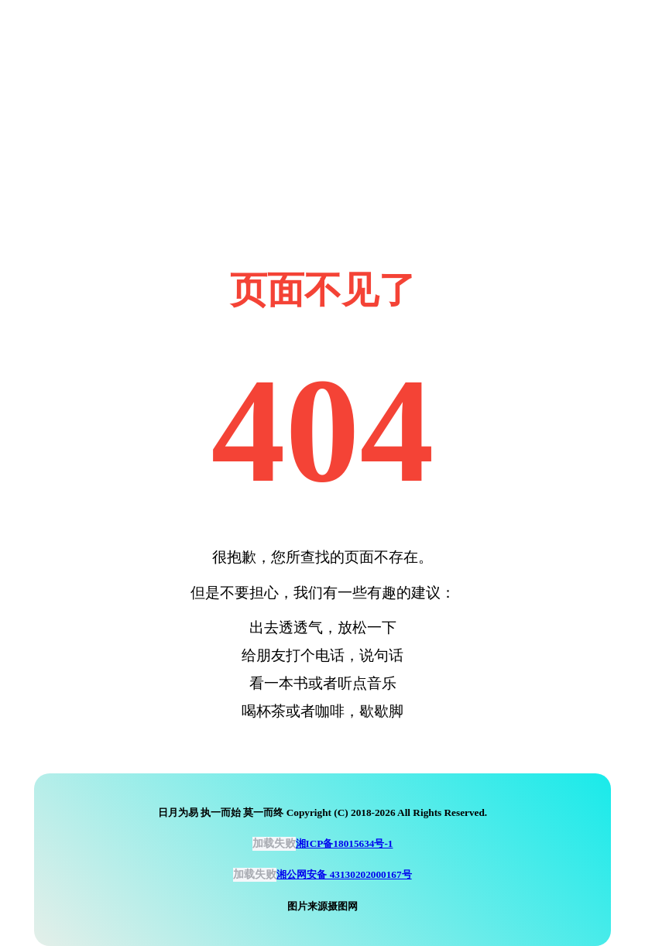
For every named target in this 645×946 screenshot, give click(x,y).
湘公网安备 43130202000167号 (343, 874)
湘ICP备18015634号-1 (344, 843)
